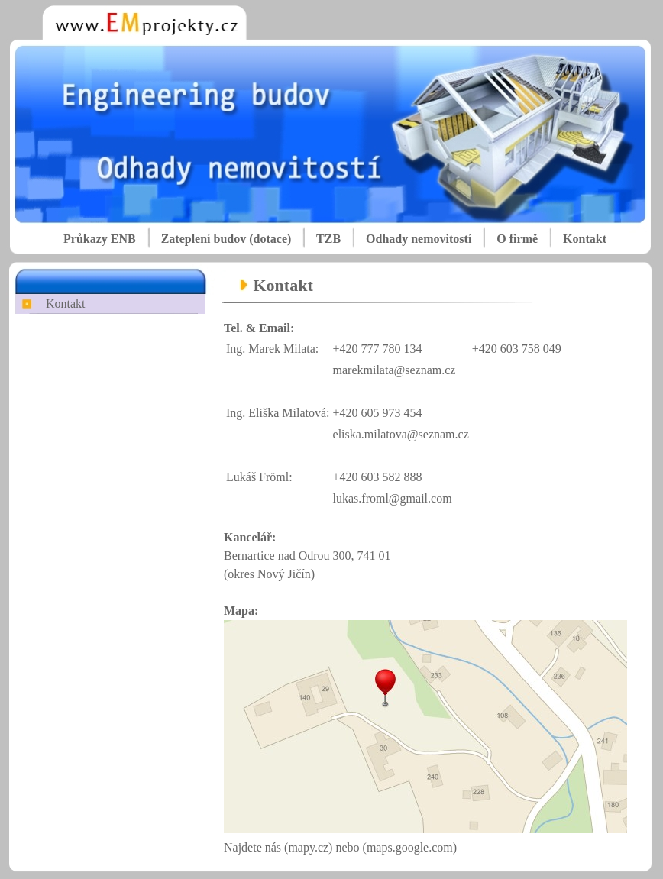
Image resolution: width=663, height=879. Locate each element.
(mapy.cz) (309, 847)
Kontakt (584, 238)
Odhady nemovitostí (418, 238)
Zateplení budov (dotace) (226, 238)
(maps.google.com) (410, 847)
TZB (328, 238)
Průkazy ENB (99, 238)
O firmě (517, 238)
